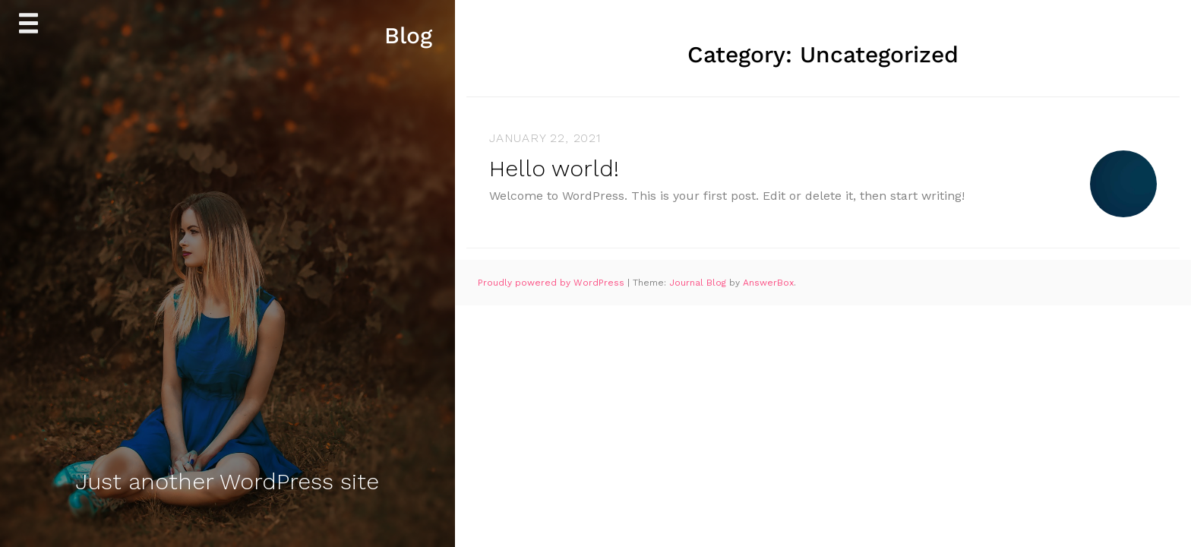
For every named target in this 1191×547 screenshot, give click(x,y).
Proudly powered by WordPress (552, 282)
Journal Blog (699, 282)
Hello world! (554, 168)
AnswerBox (768, 282)
